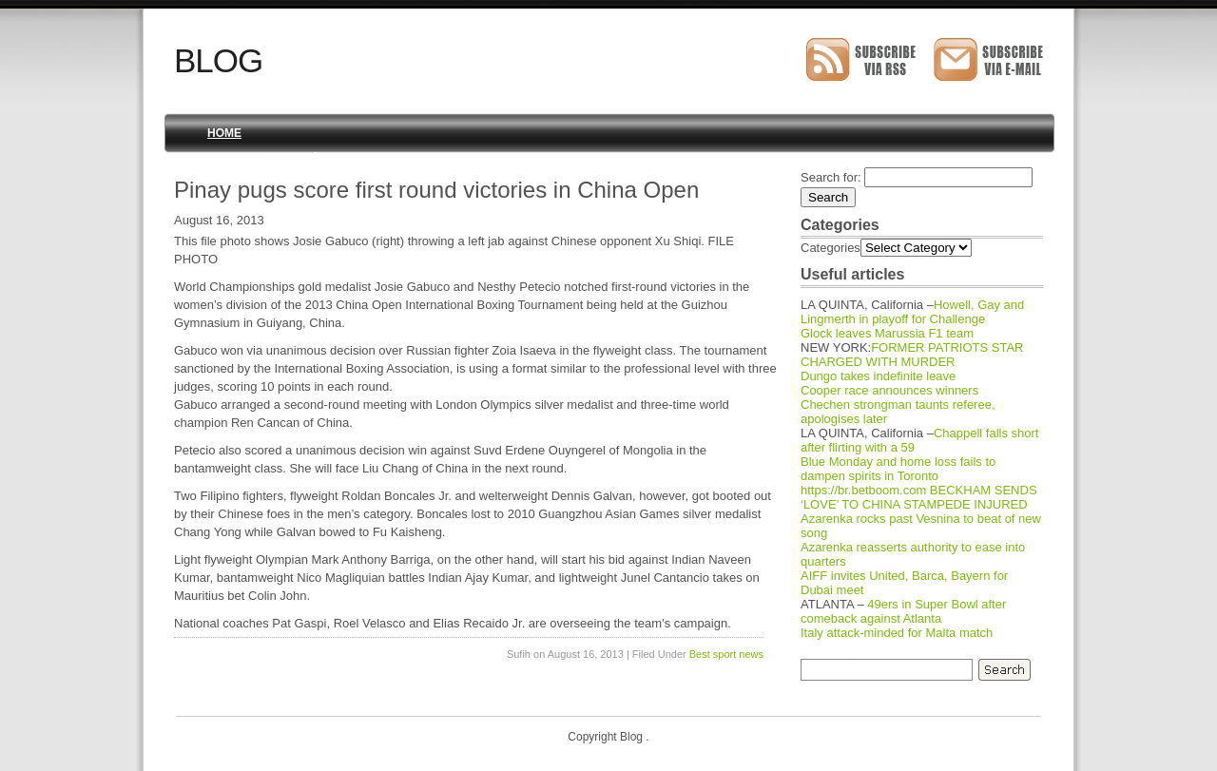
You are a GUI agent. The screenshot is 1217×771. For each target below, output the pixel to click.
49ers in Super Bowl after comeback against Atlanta (903, 611)
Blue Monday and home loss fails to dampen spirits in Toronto (898, 468)
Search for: (831, 177)
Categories (830, 248)
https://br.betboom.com (863, 490)
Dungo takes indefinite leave (878, 376)
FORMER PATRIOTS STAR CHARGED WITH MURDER (912, 354)
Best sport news (726, 654)
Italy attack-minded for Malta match (897, 633)
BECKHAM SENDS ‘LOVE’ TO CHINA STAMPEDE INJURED (919, 497)
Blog (218, 60)
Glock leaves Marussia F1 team (887, 333)
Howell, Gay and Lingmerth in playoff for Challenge (912, 312)
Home (224, 133)
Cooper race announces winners (889, 390)
